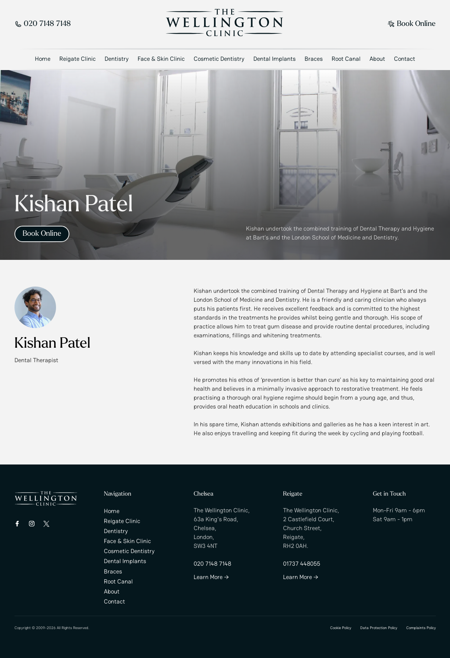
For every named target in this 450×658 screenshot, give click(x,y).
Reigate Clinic (77, 59)
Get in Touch (389, 494)
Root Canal (346, 59)
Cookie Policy (340, 627)
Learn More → (211, 577)
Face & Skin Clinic (161, 59)
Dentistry (117, 59)
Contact (404, 59)
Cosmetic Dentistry (219, 59)
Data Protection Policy (378, 627)
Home (42, 59)
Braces (314, 59)
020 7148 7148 (42, 24)
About (377, 59)
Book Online (412, 24)
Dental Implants (274, 59)
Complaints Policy (421, 627)
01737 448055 (301, 564)
